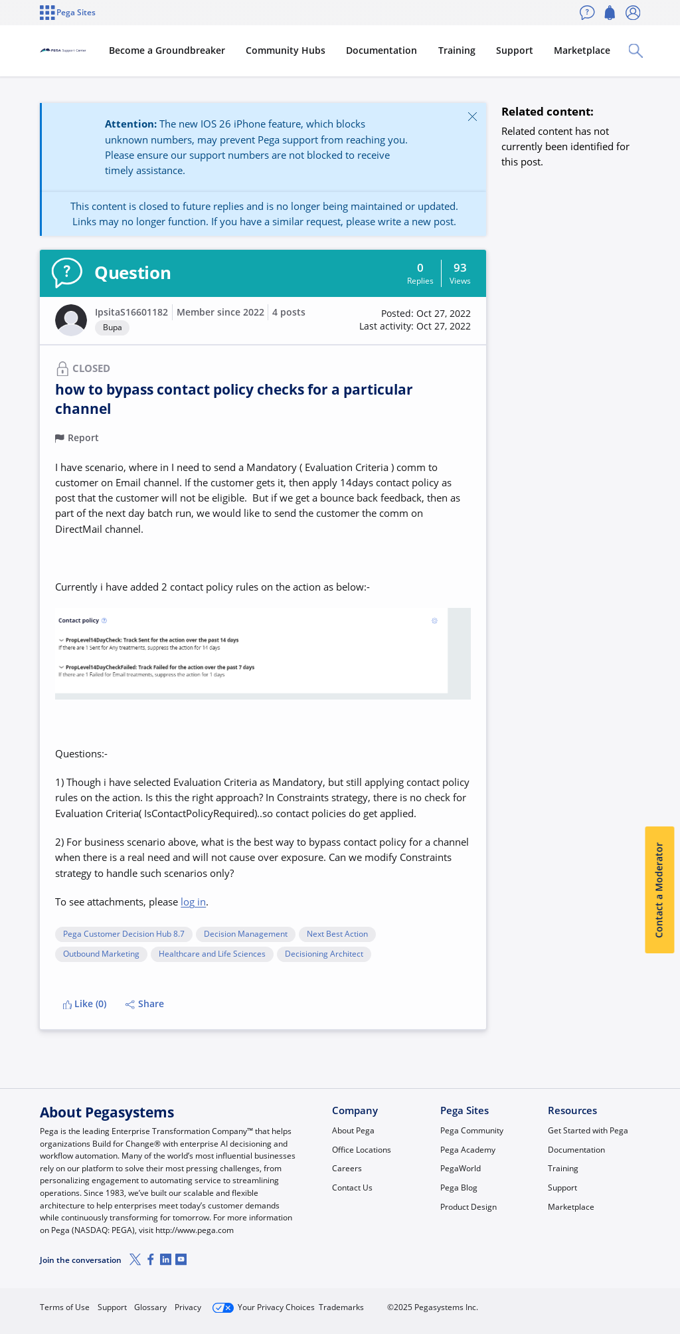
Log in (610, 1302)
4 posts (288, 312)
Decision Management (246, 934)
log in (193, 901)
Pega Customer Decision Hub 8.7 (124, 934)
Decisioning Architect (324, 954)
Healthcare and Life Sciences (212, 954)
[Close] (472, 116)
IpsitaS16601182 (131, 312)
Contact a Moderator (659, 890)
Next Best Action (337, 934)
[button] (71, 320)
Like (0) (85, 1004)
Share (145, 1004)
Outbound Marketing (101, 954)
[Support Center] (101, 50)
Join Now (540, 1302)
